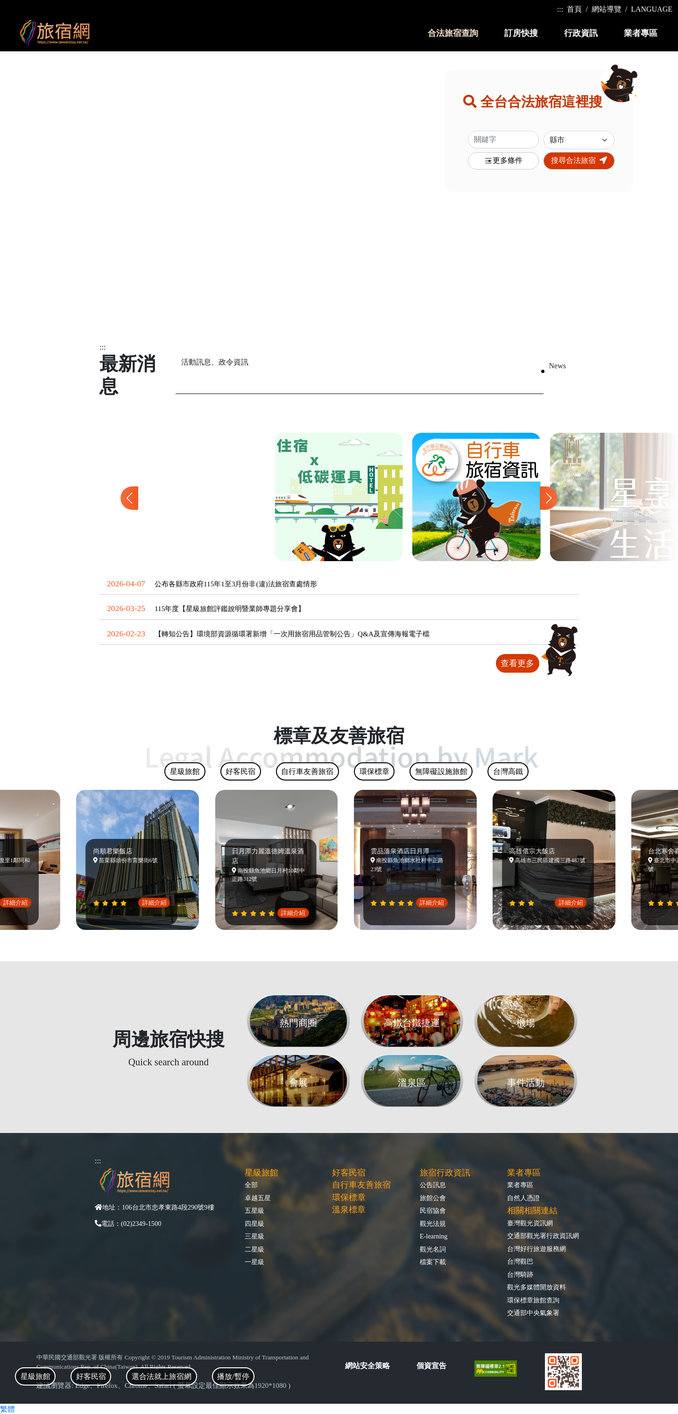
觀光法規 (433, 1223)
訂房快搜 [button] (521, 33)
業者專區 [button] (640, 33)
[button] (549, 498)
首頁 (574, 9)
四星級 (254, 1223)
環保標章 (349, 1197)
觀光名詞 (433, 1249)
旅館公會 (433, 1198)
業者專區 (520, 1185)
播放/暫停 (233, 1376)
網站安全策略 (367, 1366)
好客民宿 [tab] (91, 1376)
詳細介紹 (20, 902)
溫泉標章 (349, 1209)
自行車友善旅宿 (361, 1184)
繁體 (7, 1409)
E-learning (433, 1236)
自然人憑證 (523, 1198)
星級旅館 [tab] (35, 1376)
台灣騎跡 (520, 1274)
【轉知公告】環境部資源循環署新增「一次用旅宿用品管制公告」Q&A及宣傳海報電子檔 (292, 634)
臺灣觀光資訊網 (530, 1223)
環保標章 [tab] (374, 771)
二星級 (254, 1249)
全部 (251, 1185)
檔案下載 (433, 1262)
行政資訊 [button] (581, 33)
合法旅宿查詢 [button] (453, 33)
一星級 (254, 1262)
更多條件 (503, 160)
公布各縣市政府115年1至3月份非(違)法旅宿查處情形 (236, 584)
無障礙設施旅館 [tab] (441, 771)
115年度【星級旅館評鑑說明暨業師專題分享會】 (230, 608)
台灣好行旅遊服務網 (536, 1248)
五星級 (254, 1210)
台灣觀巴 (520, 1261)
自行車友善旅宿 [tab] (307, 771)
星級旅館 (261, 1172)
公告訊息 (433, 1185)
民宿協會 (433, 1210)
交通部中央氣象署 (533, 1312)
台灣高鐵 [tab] (508, 771)
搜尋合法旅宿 (579, 160)
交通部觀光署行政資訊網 (543, 1235)
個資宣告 (431, 1366)
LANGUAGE (651, 9)
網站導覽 (607, 9)
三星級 (254, 1236)
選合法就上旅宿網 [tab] (161, 1376)
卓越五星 (258, 1198)
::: (560, 9)
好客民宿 (349, 1172)
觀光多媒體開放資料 (536, 1287)
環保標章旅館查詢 (533, 1300)
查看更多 (517, 663)
